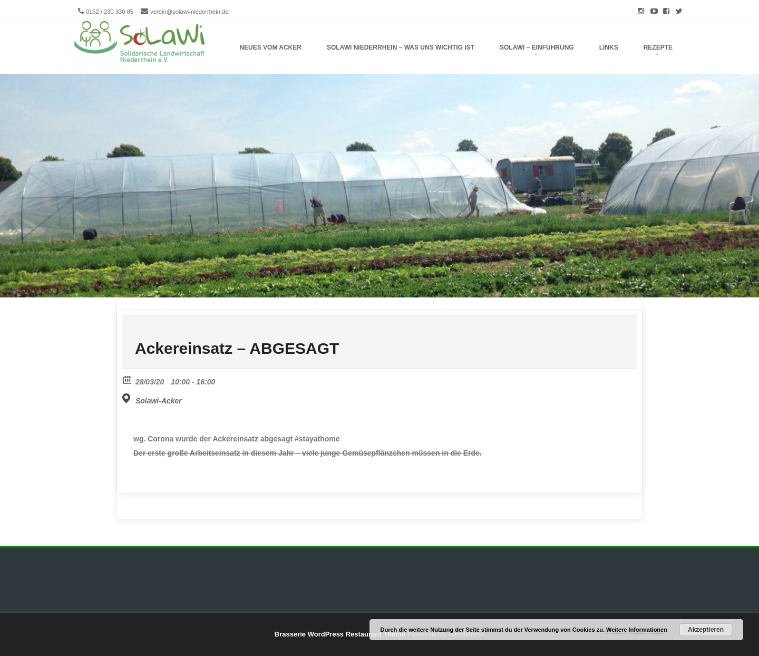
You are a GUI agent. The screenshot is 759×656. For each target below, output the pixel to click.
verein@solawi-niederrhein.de (189, 11)
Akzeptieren (706, 629)
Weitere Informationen (636, 629)
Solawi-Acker (158, 401)
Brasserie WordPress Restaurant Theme (340, 634)
